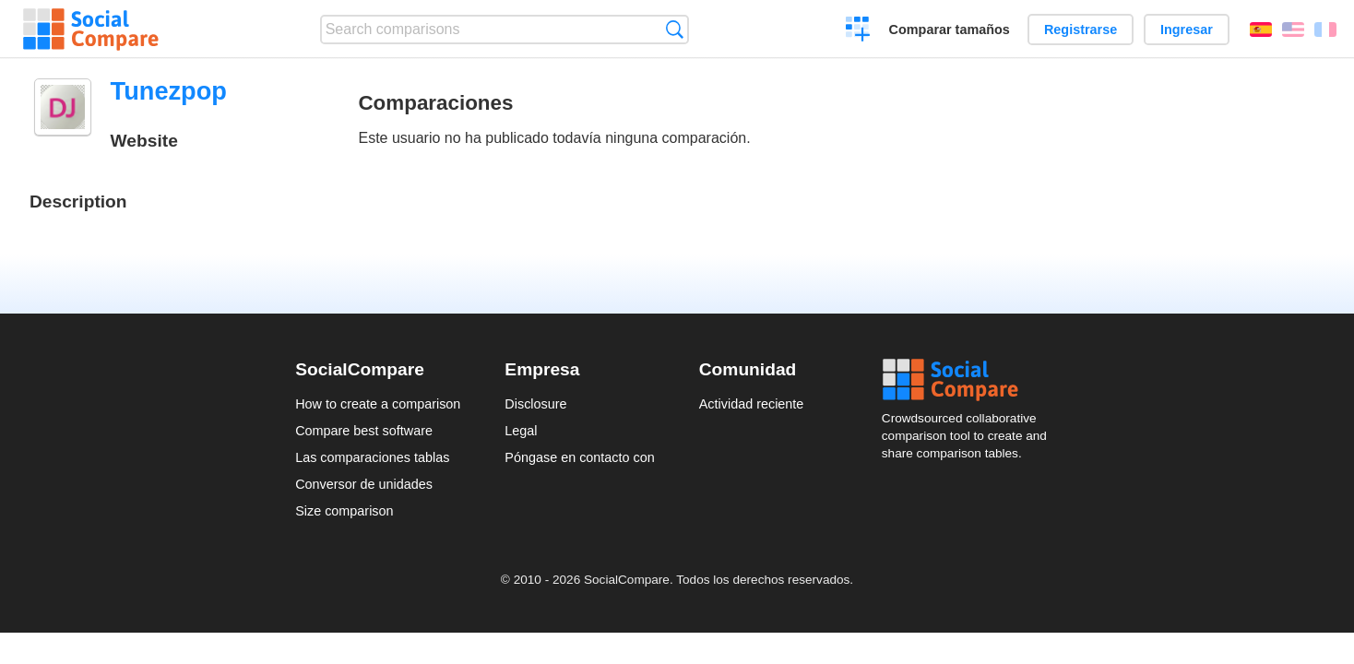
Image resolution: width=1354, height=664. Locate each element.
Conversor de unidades (364, 484)
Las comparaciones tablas (372, 457)
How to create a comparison (377, 404)
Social (970, 380)
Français (1325, 29)
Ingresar (1186, 29)
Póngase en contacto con (579, 457)
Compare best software (364, 430)
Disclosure (535, 404)
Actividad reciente (751, 404)
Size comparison (344, 511)
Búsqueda (674, 29)
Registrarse (1080, 29)
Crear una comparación (858, 31)
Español (1261, 29)
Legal (521, 430)
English (1293, 29)
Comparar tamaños (949, 29)
